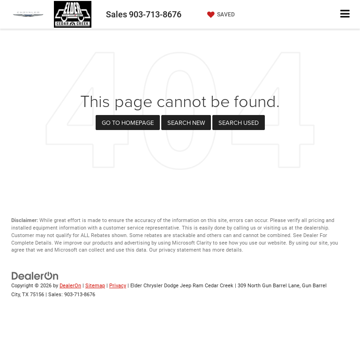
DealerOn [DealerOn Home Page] (70, 286)
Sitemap (95, 286)
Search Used (238, 122)
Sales (143, 14)
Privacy (117, 286)
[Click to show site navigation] (345, 14)
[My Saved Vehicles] (220, 14)
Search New (186, 122)
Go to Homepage (128, 122)
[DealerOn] (35, 275)
